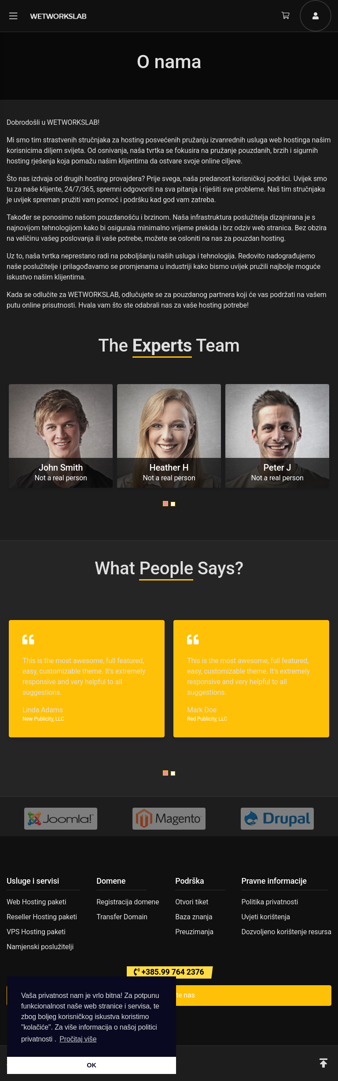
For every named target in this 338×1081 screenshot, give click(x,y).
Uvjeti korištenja (265, 917)
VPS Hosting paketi (36, 932)
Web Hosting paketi (36, 902)
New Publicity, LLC (43, 719)
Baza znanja (193, 917)
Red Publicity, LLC (207, 719)
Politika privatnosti (269, 902)
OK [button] (91, 1065)
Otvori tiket (191, 902)
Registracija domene (127, 902)
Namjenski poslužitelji (40, 947)
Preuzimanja (194, 932)
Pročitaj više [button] (77, 1039)
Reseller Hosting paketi (42, 917)
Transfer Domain (121, 917)
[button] (165, 503)
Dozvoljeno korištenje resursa (286, 932)
